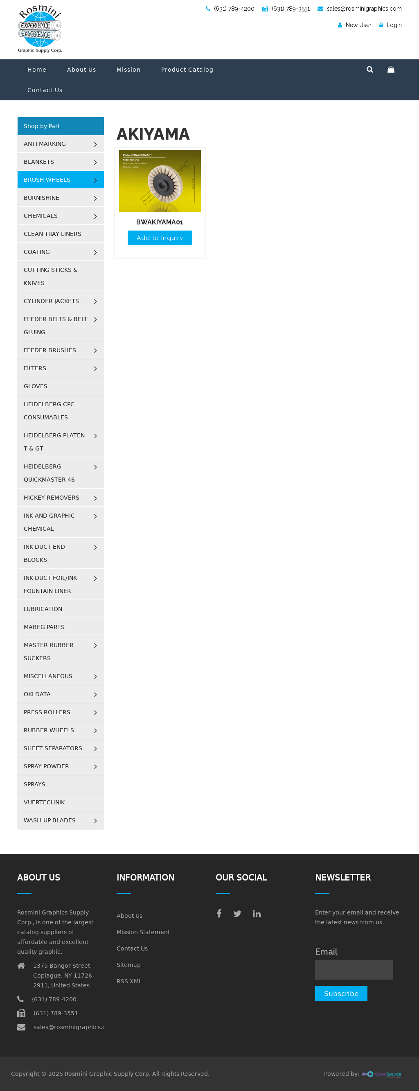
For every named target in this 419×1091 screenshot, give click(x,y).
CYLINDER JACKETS (51, 301)
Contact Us (45, 90)
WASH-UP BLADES (50, 820)
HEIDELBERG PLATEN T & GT (54, 442)
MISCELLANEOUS (48, 676)
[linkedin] (257, 914)
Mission (129, 69)
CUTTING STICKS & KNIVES (51, 276)
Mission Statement (143, 932)
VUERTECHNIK (44, 802)
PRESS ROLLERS (47, 712)
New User (355, 25)
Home (37, 69)
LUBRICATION (43, 609)
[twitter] (237, 914)
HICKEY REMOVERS (51, 497)
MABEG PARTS (44, 627)
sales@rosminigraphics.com (360, 8)
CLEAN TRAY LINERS (52, 234)
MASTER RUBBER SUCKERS (49, 651)
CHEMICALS (41, 216)
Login (390, 25)
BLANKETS (39, 161)
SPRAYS (34, 784)
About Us (81, 69)
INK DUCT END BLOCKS (44, 553)
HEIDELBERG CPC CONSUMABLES (49, 411)
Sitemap (129, 965)
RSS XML (129, 981)
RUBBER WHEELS (49, 730)
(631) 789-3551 (286, 8)
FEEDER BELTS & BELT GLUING (56, 325)
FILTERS (35, 368)
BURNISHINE (41, 198)
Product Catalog (187, 69)
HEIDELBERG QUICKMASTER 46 (49, 473)
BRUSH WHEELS (47, 180)
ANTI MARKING (45, 143)
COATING (37, 252)
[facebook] (219, 914)
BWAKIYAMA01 (159, 222)
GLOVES (35, 386)
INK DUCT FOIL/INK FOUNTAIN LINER (50, 584)
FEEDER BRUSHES (50, 350)
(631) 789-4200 (230, 8)
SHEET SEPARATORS (53, 748)
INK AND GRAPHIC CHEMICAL (49, 522)
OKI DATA (37, 694)
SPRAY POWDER (46, 766)
